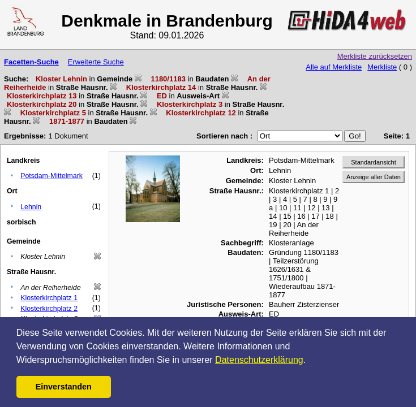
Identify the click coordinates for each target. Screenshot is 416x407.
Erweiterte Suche (96, 62)
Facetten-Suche (31, 62)
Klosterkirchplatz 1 (49, 298)
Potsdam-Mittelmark (51, 176)
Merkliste (382, 67)
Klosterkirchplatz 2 (49, 309)
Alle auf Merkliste (334, 67)
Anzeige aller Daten (373, 177)
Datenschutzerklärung (259, 360)
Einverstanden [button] (64, 386)
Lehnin (30, 207)
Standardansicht (373, 162)
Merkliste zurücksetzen (374, 56)
